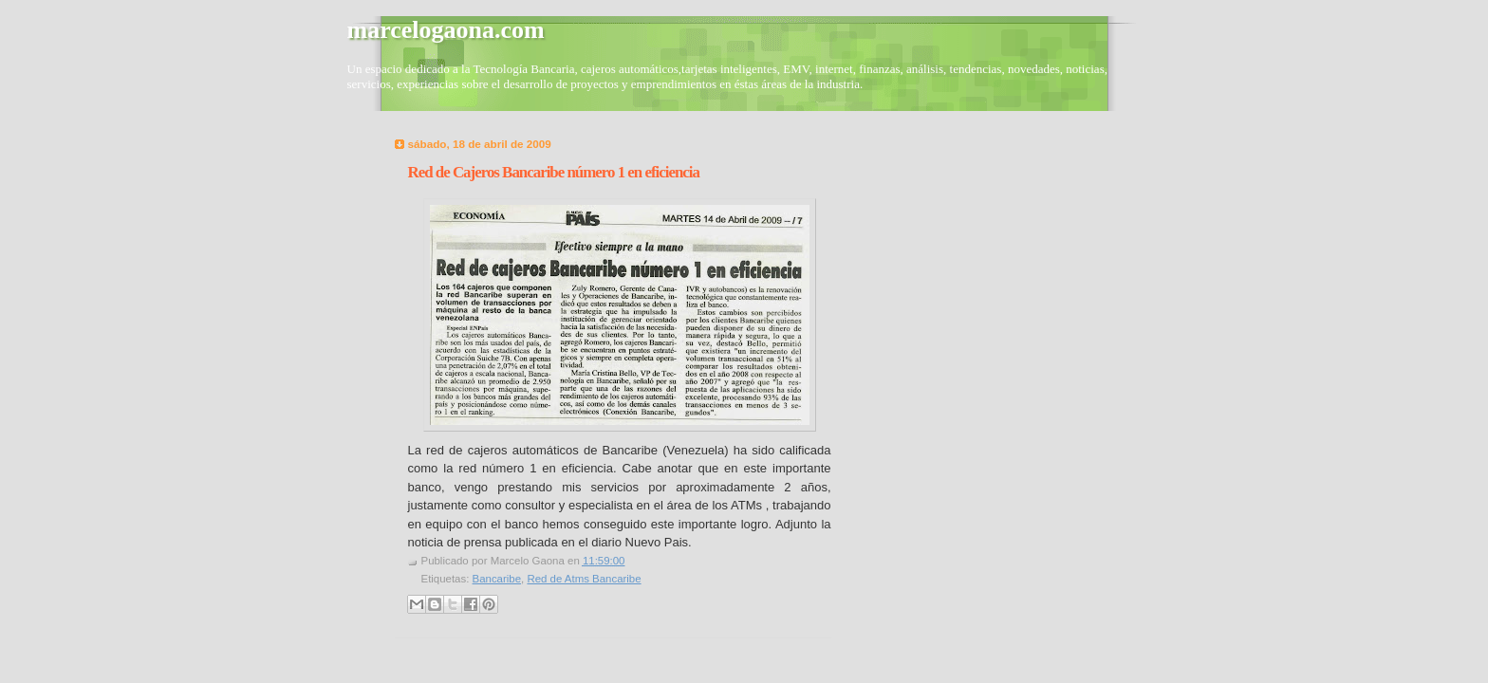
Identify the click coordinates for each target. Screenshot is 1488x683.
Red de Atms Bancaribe (584, 578)
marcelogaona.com (446, 30)
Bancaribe (497, 578)
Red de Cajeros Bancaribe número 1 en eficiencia (554, 172)
